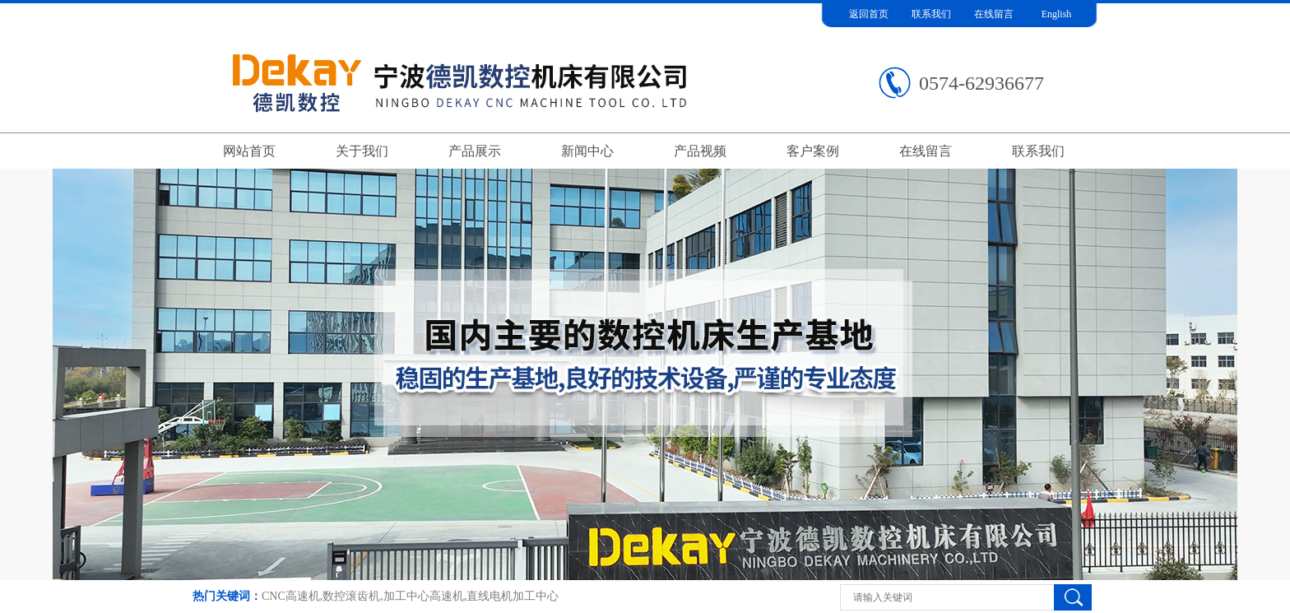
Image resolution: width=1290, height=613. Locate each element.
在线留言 (994, 14)
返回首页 (869, 14)
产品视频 (700, 151)
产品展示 (474, 151)
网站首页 (249, 151)
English (1057, 14)
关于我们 (362, 151)
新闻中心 (587, 151)
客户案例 (813, 151)
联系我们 (931, 14)
